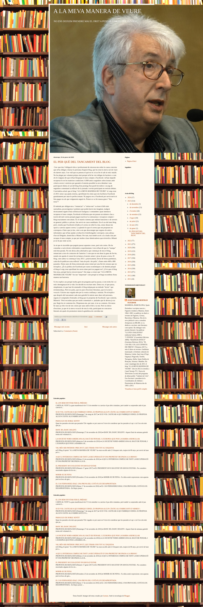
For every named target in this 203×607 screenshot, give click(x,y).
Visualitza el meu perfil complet (136, 389)
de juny (132, 225)
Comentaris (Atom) (70, 331)
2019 (130, 251)
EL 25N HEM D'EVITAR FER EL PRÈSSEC (71, 403)
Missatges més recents (62, 327)
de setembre (134, 214)
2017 (130, 258)
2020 (130, 248)
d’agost (132, 218)
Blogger (127, 596)
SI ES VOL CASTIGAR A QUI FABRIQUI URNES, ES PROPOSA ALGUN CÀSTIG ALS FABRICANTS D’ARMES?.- (98, 412)
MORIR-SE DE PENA (64, 475)
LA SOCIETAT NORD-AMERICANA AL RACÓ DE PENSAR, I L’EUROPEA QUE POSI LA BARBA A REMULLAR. (98, 439)
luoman (105, 596)
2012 (130, 276)
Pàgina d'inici (131, 161)
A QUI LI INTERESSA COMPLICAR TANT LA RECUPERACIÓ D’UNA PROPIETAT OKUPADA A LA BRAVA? (96, 457)
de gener (133, 228)
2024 (130, 197)
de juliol (133, 221)
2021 (130, 244)
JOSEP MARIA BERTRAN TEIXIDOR (137, 301)
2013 (130, 272)
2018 (130, 255)
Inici (86, 327)
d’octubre (133, 211)
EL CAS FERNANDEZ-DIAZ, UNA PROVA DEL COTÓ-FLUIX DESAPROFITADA (86, 484)
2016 (130, 262)
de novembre (134, 207)
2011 (129, 279)
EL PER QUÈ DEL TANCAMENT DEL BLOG (82, 161)
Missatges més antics (109, 327)
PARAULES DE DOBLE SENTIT (68, 421)
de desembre (134, 204)
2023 (130, 201)
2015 (130, 265)
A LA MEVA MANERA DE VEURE (97, 11)
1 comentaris (98, 317)
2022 (130, 241)
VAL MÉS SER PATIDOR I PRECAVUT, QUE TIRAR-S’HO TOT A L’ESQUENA (85, 448)
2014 (130, 268)
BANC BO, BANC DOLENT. (66, 430)
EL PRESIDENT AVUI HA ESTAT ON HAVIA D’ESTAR (76, 466)
